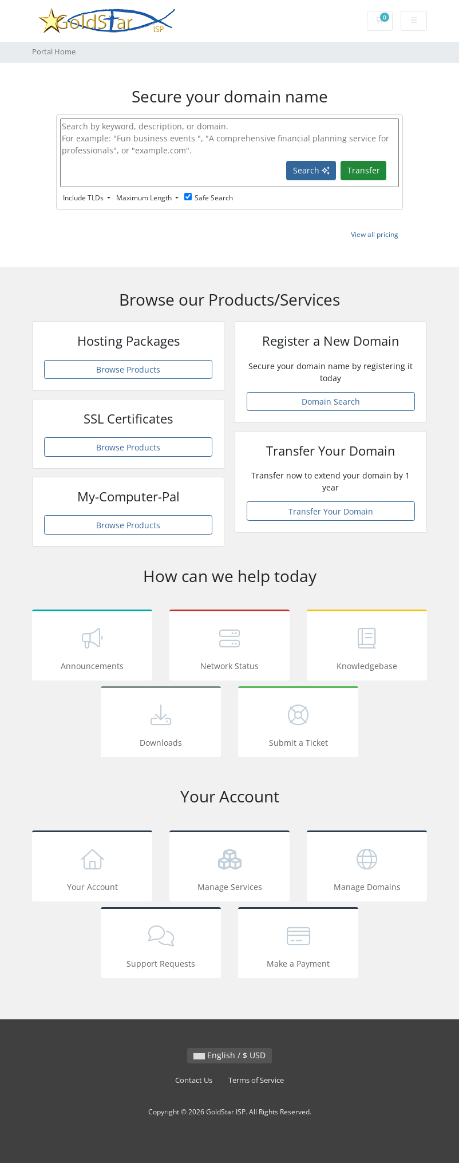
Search (311, 170)
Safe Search (208, 198)
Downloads (161, 723)
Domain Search (331, 401)
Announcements (92, 647)
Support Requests (161, 944)
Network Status (229, 647)
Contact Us (193, 1080)
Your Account (92, 868)
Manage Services (229, 868)
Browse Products (128, 369)
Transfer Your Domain (330, 511)
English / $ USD (229, 1055)
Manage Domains (367, 868)
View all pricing (374, 234)
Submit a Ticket (298, 723)
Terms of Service (256, 1080)
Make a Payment (298, 944)
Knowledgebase (367, 647)
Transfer (363, 170)
